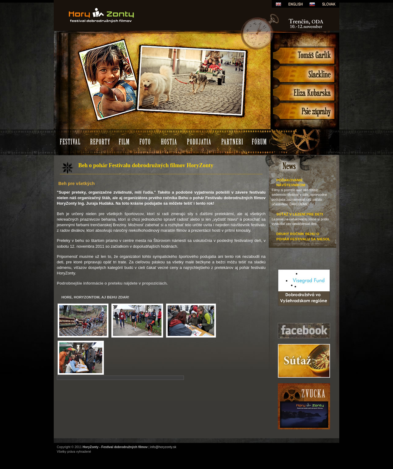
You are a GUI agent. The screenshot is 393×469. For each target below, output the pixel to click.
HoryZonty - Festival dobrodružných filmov (115, 447)
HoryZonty (129, 4)
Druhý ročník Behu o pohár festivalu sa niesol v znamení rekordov (303, 239)
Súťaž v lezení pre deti (299, 214)
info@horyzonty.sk (163, 447)
